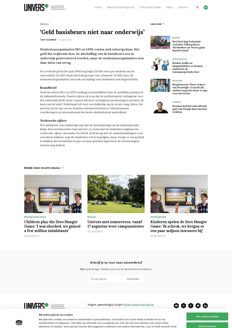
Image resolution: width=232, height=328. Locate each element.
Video (169, 7)
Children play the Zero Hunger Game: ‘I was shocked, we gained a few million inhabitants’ (52, 226)
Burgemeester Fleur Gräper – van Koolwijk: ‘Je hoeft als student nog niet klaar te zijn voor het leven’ (189, 89)
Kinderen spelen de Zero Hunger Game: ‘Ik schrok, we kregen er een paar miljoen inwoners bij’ (178, 226)
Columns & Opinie (150, 7)
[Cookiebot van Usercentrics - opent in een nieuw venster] (19, 322)
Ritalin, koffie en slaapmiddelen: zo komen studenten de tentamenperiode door (187, 67)
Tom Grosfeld (48, 39)
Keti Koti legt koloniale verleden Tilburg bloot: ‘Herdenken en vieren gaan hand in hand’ (188, 46)
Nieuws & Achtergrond (120, 7)
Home (98, 7)
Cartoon (183, 7)
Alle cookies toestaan (207, 299)
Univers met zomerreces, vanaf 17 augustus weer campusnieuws (115, 224)
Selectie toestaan (207, 308)
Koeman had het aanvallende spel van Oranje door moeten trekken (189, 108)
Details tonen (160, 322)
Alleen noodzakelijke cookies (207, 318)
